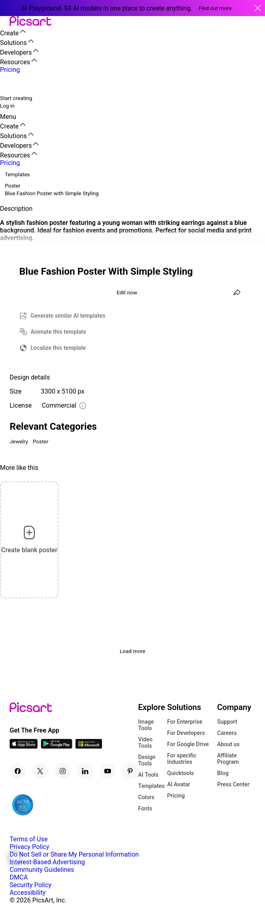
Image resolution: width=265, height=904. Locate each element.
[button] (5, 21)
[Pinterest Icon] (130, 771)
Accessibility (28, 892)
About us (228, 744)
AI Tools (148, 774)
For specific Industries (181, 758)
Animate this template (58, 332)
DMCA (19, 877)
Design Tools (146, 760)
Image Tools (146, 724)
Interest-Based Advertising (47, 862)
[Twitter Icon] (40, 771)
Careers (227, 733)
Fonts (145, 808)
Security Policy (30, 885)
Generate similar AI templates (68, 315)
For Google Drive (188, 744)
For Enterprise (184, 721)
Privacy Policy (29, 847)
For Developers (186, 733)
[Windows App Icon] (88, 746)
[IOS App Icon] (24, 746)
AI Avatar (178, 784)
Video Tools (145, 742)
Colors (146, 797)
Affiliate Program (228, 758)
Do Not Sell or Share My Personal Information (74, 854)
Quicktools (180, 773)
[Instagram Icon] (63, 771)
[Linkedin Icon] (85, 771)
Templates (151, 786)
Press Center (233, 784)
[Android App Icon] (56, 746)
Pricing (176, 795)
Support (227, 721)
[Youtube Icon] (108, 771)
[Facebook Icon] (18, 771)
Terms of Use (29, 839)
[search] (11, 83)
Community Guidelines (42, 869)
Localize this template (58, 348)
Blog (222, 773)
